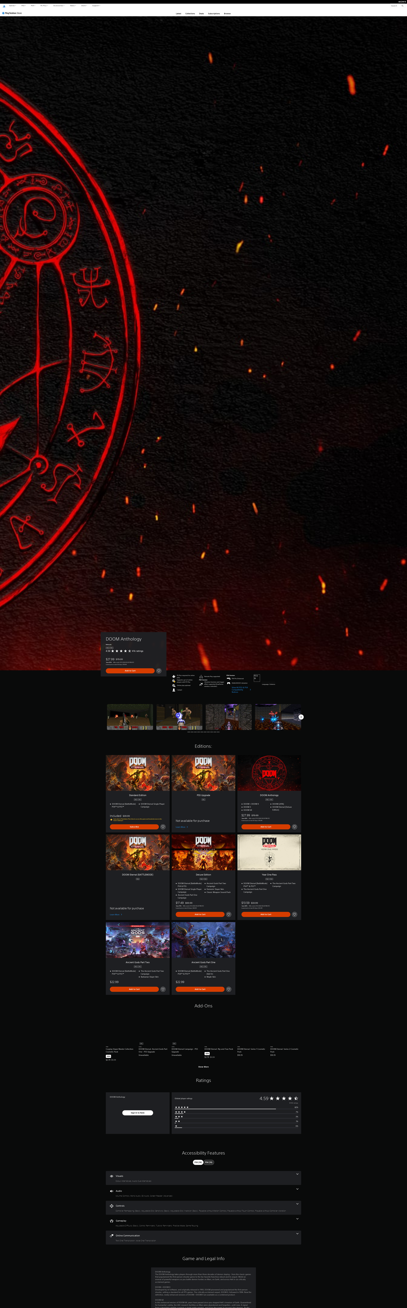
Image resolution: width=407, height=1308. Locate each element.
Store (83, 5)
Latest (178, 11)
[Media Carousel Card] (130, 715)
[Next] (301, 715)
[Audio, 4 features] (203, 1191)
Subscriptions (214, 11)
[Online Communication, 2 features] (203, 1236)
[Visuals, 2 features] (203, 1176)
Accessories (58, 5)
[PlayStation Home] (4, 6)
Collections (190, 11)
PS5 (22, 5)
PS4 (32, 5)
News (72, 5)
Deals (201, 11)
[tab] (198, 1160)
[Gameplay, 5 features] (203, 1221)
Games (12, 5)
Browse (227, 11)
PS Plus (43, 5)
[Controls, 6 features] (203, 1206)
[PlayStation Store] (13, 11)
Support (95, 5)
